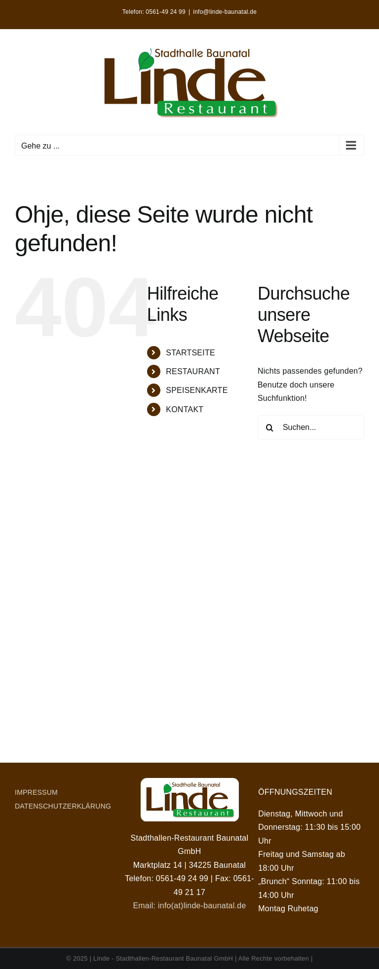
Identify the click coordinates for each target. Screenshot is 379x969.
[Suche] (270, 427)
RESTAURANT (193, 371)
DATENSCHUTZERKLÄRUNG (63, 806)
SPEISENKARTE (196, 390)
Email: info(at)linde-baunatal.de (189, 905)
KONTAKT (184, 409)
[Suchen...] (311, 427)
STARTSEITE (190, 353)
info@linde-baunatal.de (225, 11)
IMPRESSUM (36, 792)
